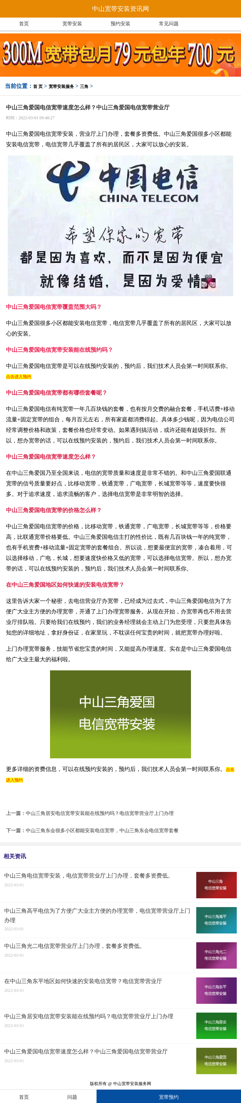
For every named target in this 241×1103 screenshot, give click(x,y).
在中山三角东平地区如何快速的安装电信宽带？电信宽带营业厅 (83, 981)
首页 (24, 23)
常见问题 (169, 23)
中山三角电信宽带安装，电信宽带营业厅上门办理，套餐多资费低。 (88, 876)
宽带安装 (72, 23)
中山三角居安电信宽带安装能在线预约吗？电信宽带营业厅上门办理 (100, 813)
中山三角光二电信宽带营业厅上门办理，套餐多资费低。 (74, 946)
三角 (84, 86)
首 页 (38, 86)
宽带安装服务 (61, 86)
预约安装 (120, 23)
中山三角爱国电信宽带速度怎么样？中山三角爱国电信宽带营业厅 (86, 1051)
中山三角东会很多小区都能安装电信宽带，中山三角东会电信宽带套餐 (102, 830)
